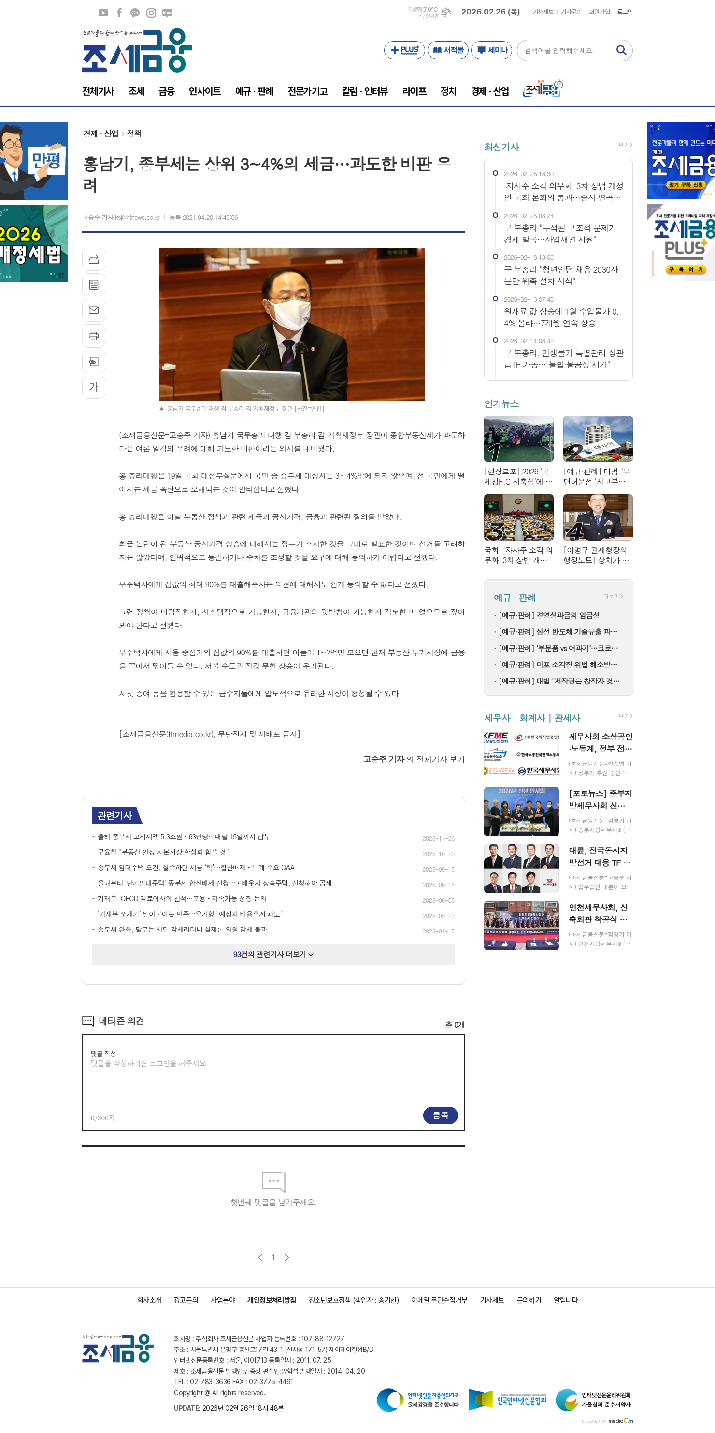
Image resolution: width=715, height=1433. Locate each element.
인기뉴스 (501, 403)
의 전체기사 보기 (414, 759)
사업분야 (223, 1300)
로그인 (625, 11)
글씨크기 (93, 387)
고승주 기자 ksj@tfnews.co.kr (120, 217)
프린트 (93, 336)
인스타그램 (151, 13)
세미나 (491, 50)
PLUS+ (404, 50)
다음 (286, 1257)
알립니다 (566, 1300)
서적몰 (448, 50)
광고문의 (186, 1300)
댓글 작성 (103, 1053)
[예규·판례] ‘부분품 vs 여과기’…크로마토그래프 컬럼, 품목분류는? (561, 648)
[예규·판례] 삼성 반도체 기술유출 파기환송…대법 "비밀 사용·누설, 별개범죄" (561, 631)
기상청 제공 (428, 16)
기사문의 (571, 11)
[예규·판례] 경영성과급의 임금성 (549, 615)
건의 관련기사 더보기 (273, 954)
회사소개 (149, 1300)
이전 (260, 1257)
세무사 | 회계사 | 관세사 (532, 717)
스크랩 (93, 361)
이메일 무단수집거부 (439, 1300)
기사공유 (93, 259)
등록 (440, 1115)
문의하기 (529, 1300)
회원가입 (599, 11)
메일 (93, 310)
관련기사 (114, 814)
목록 (93, 284)
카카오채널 (135, 13)
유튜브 (103, 13)
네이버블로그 (167, 13)
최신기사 (501, 146)
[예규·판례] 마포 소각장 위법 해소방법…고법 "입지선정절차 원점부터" (561, 664)
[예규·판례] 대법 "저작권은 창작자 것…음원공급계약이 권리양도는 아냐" (561, 681)
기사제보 (543, 11)
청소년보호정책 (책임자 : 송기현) (354, 1300)
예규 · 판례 (515, 597)
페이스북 (119, 13)
